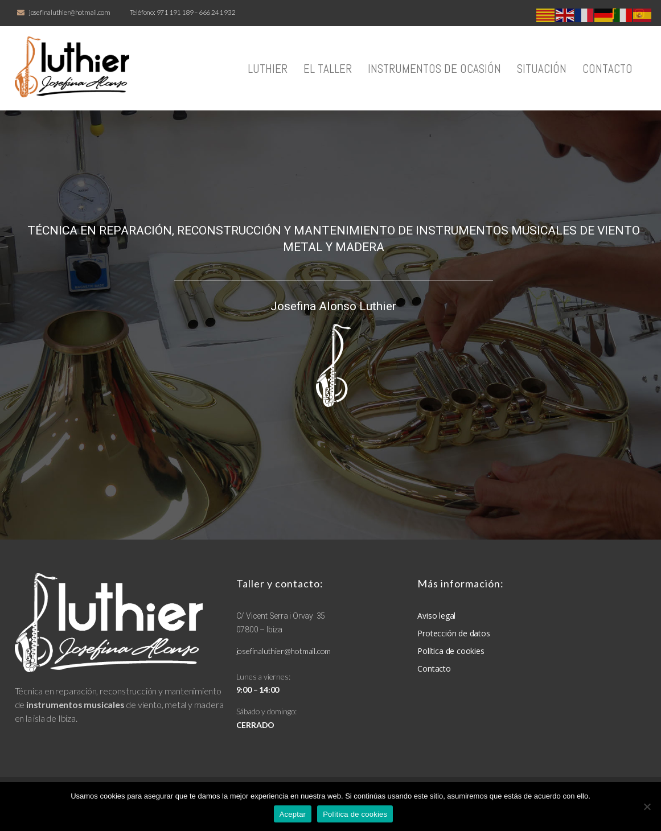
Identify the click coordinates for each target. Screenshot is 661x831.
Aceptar (293, 814)
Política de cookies (355, 814)
